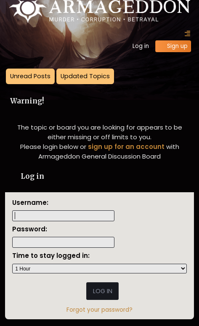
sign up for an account (126, 146)
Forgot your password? (99, 310)
